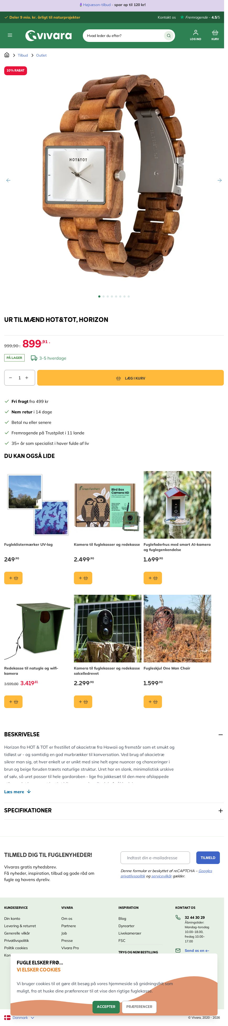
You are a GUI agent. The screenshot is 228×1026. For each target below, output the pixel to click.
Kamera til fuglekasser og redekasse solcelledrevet (107, 671)
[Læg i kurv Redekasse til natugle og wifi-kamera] (13, 701)
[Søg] (168, 35)
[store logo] (48, 35)
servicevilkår (161, 876)
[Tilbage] (8, 180)
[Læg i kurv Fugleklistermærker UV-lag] (13, 578)
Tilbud (23, 55)
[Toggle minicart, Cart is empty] (215, 35)
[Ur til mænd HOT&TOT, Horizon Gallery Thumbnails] (114, 296)
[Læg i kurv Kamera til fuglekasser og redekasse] (83, 578)
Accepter (106, 1007)
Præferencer (139, 1007)
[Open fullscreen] (114, 176)
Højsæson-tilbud (97, 4)
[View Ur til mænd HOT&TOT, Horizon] (99, 296)
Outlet (41, 55)
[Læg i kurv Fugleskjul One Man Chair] (153, 701)
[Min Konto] (195, 35)
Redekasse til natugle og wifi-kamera (31, 671)
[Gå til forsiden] (6, 55)
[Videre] (219, 180)
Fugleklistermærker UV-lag (28, 544)
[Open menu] (10, 35)
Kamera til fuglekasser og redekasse (107, 544)
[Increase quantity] (30, 378)
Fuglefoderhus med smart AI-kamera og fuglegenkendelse (177, 547)
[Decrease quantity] (8, 378)
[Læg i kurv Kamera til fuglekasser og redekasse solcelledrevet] (83, 701)
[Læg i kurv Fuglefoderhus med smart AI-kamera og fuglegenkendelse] (153, 578)
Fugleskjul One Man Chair (167, 668)
